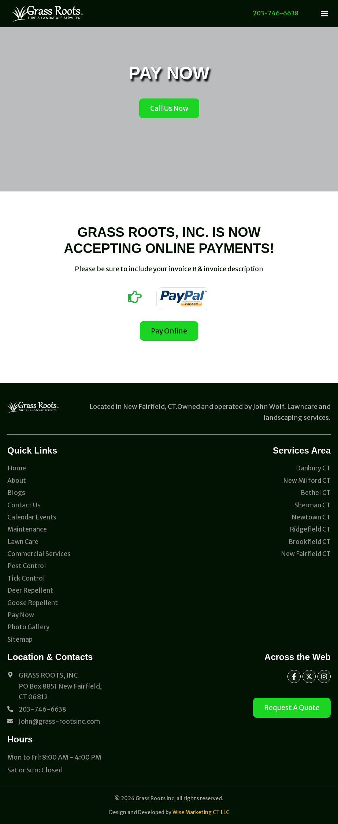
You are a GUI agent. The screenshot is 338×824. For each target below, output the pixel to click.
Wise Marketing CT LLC (200, 812)
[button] (325, 14)
